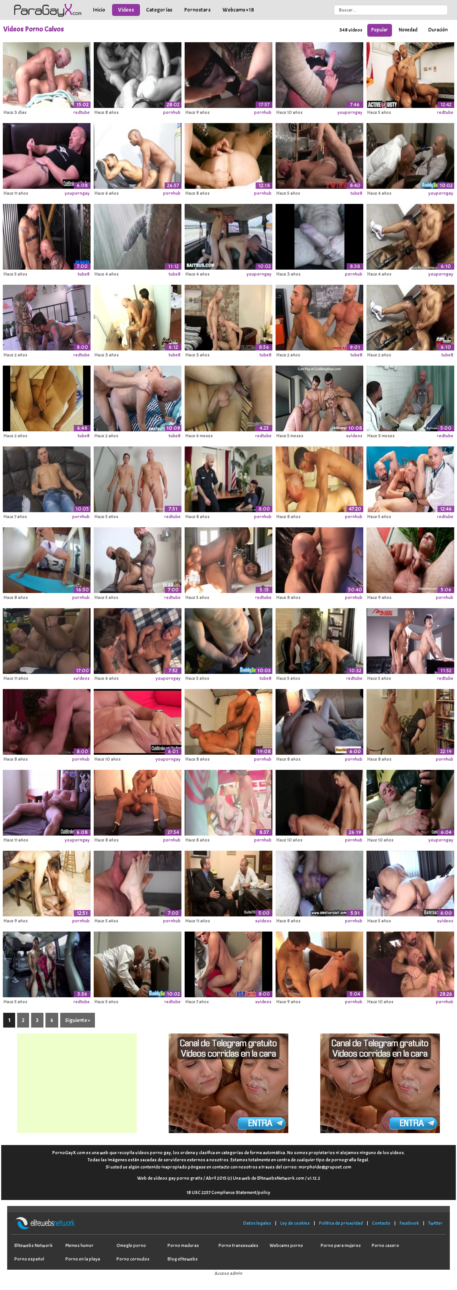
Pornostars (197, 9)
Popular (379, 30)
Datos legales (257, 1223)
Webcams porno (286, 1245)
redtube (81, 112)
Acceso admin (228, 1273)
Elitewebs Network (33, 1245)
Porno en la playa (82, 1259)
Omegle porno (131, 1245)
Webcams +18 (238, 9)
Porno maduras (183, 1245)
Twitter (435, 1223)
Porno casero (385, 1245)
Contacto (381, 1223)
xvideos (354, 436)
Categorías (159, 9)
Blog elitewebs (182, 1259)
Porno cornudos (133, 1259)
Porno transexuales (238, 1245)
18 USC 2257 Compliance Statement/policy (228, 1192)
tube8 (356, 193)
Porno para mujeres (341, 1245)
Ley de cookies (295, 1223)
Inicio (99, 9)
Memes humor (79, 1245)
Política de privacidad (341, 1223)
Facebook (409, 1223)
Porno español (29, 1259)
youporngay (349, 112)
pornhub (172, 112)
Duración (438, 30)
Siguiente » (77, 1020)
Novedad (408, 30)
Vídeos (126, 9)
